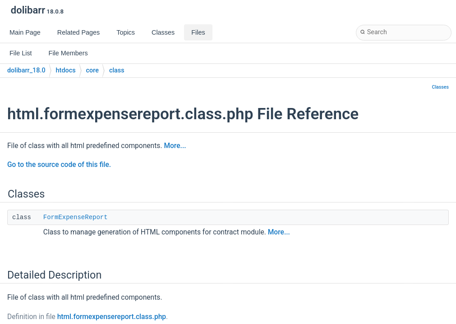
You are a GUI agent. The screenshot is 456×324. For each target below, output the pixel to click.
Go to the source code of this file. (59, 165)
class (116, 70)
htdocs (66, 70)
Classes (440, 87)
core (92, 70)
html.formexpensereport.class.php (111, 317)
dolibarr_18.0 (26, 70)
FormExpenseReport (75, 217)
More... (175, 146)
